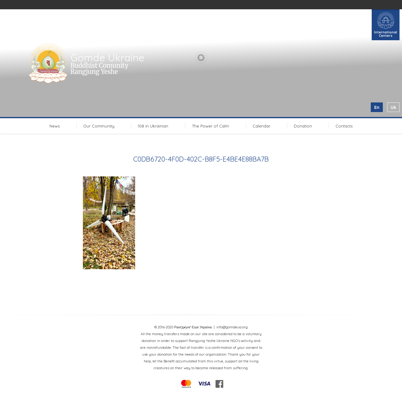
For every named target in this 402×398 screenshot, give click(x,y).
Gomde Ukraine (107, 57)
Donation (303, 125)
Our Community (98, 125)
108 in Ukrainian (153, 125)
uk (393, 107)
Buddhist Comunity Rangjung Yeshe (99, 69)
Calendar (261, 125)
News (54, 125)
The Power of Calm (210, 125)
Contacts (344, 125)
